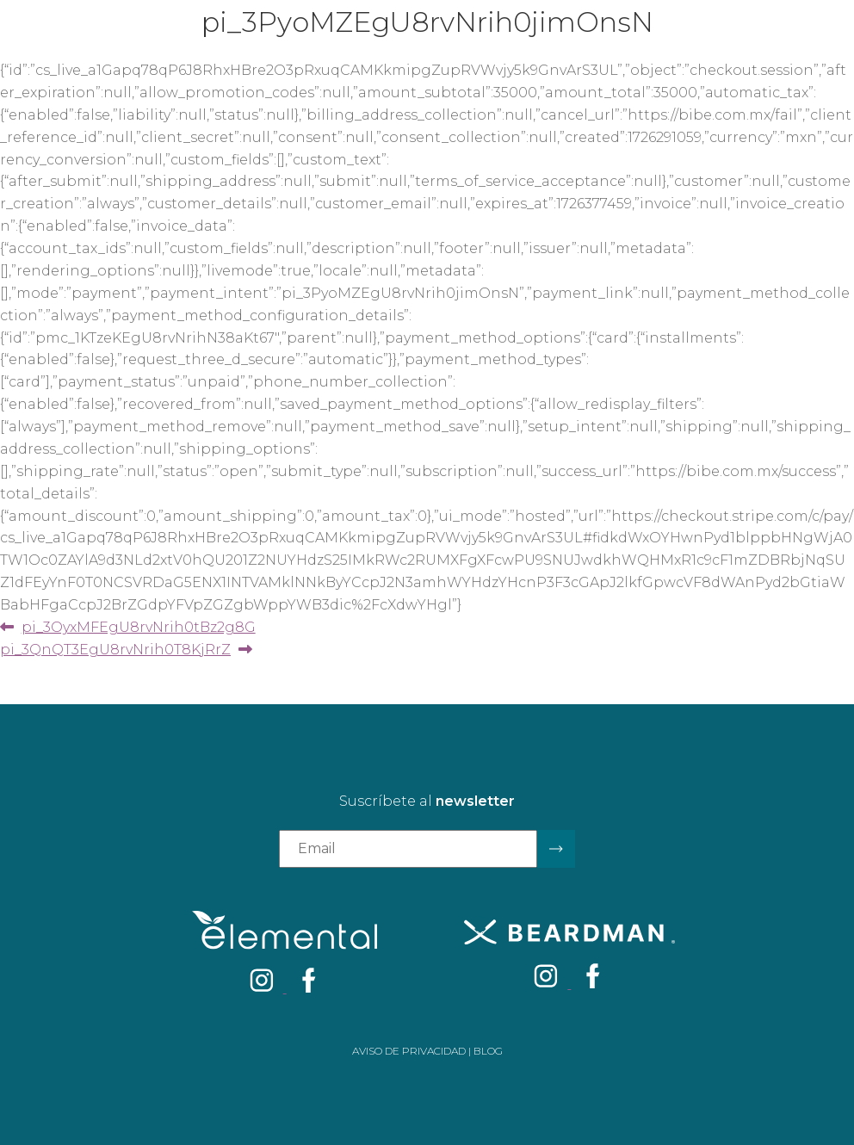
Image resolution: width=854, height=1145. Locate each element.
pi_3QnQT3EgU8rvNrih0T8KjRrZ (115, 649)
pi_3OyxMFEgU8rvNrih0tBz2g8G (138, 627)
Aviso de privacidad (409, 1050)
